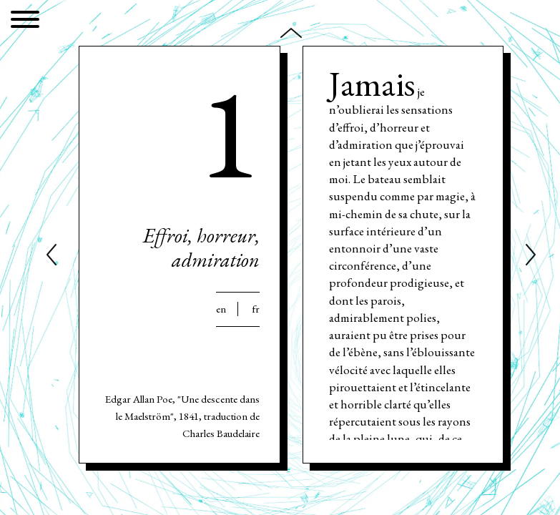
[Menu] (25, 22)
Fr (256, 309)
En (221, 309)
